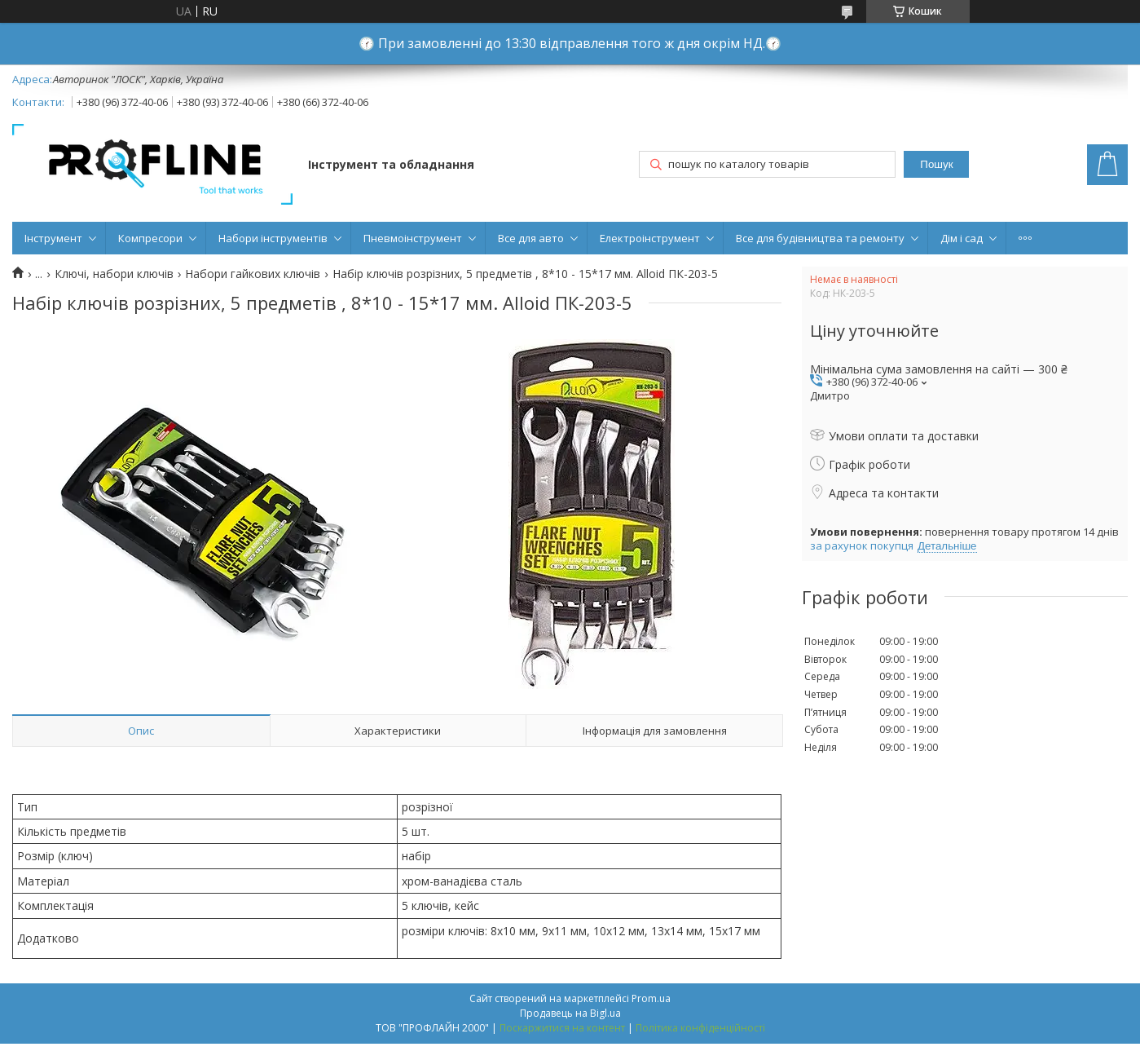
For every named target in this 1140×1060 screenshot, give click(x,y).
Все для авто (531, 238)
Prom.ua (651, 998)
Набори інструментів (273, 238)
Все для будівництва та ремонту (820, 238)
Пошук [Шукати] (936, 164)
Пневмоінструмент (412, 238)
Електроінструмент (650, 238)
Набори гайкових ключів (252, 274)
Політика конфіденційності (700, 1028)
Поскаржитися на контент (562, 1028)
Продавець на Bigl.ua (570, 1013)
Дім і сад (961, 238)
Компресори (150, 238)
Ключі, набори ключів (114, 274)
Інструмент (53, 238)
